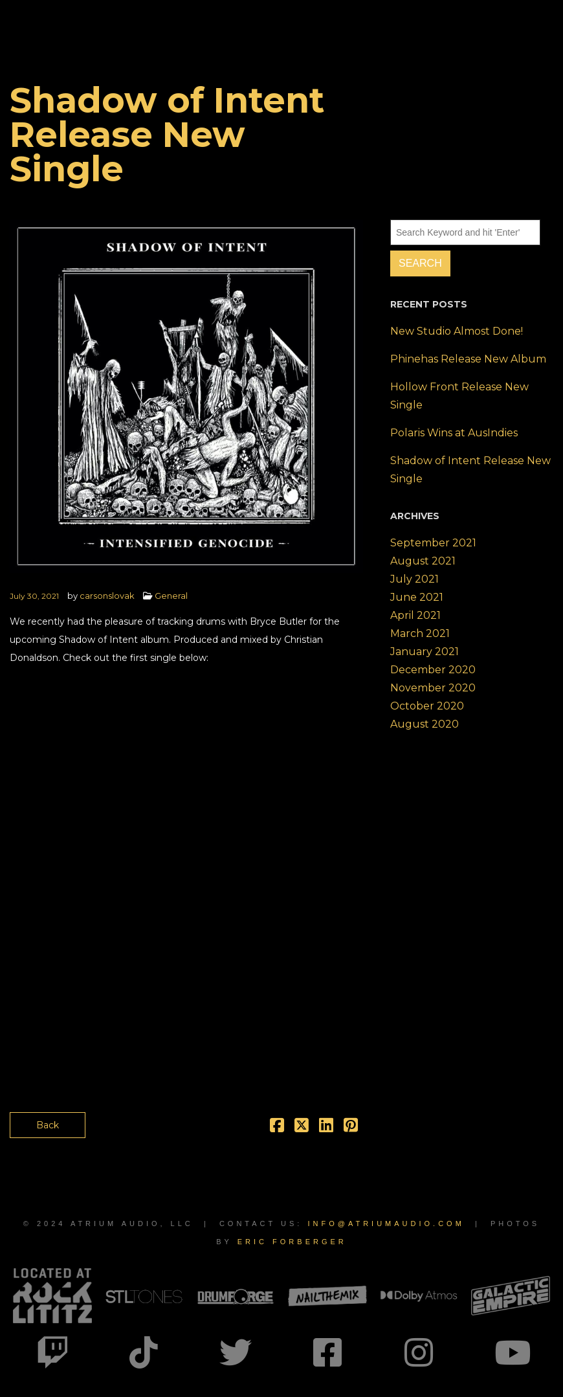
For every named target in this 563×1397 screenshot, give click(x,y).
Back (47, 1125)
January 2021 (424, 651)
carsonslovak (107, 595)
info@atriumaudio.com (385, 1223)
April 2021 (415, 615)
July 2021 (414, 579)
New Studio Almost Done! (456, 331)
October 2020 (427, 706)
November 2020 (433, 688)
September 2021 (433, 543)
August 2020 (424, 724)
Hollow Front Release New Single (459, 396)
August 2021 (423, 561)
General (171, 595)
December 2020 (433, 670)
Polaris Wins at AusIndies (454, 433)
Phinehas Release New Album (468, 359)
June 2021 (416, 597)
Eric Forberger (292, 1242)
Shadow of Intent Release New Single (470, 469)
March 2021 (420, 633)
